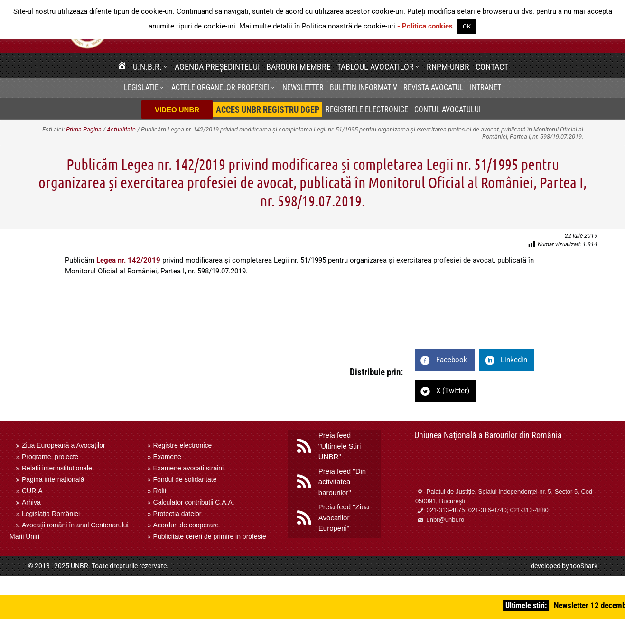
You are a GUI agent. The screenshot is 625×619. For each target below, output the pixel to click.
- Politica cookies (425, 26)
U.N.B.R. (147, 67)
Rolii (159, 491)
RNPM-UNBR (448, 67)
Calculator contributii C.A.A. (193, 502)
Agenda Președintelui (217, 67)
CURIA (32, 491)
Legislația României (51, 513)
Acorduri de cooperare (186, 525)
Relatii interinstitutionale (57, 468)
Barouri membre (298, 67)
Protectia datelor (177, 513)
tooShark (583, 566)
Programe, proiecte (50, 456)
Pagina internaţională (53, 479)
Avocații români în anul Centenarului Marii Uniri (69, 530)
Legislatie (141, 87)
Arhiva (31, 502)
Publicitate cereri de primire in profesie (209, 536)
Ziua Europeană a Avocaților (63, 445)
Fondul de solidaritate (185, 479)
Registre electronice (182, 445)
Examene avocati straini (188, 468)
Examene (167, 456)
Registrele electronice (367, 109)
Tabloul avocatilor (375, 67)
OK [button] (467, 26)
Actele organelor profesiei (220, 87)
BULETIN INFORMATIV (363, 87)
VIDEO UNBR (177, 109)
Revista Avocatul (433, 87)
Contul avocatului (447, 109)
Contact (492, 67)
